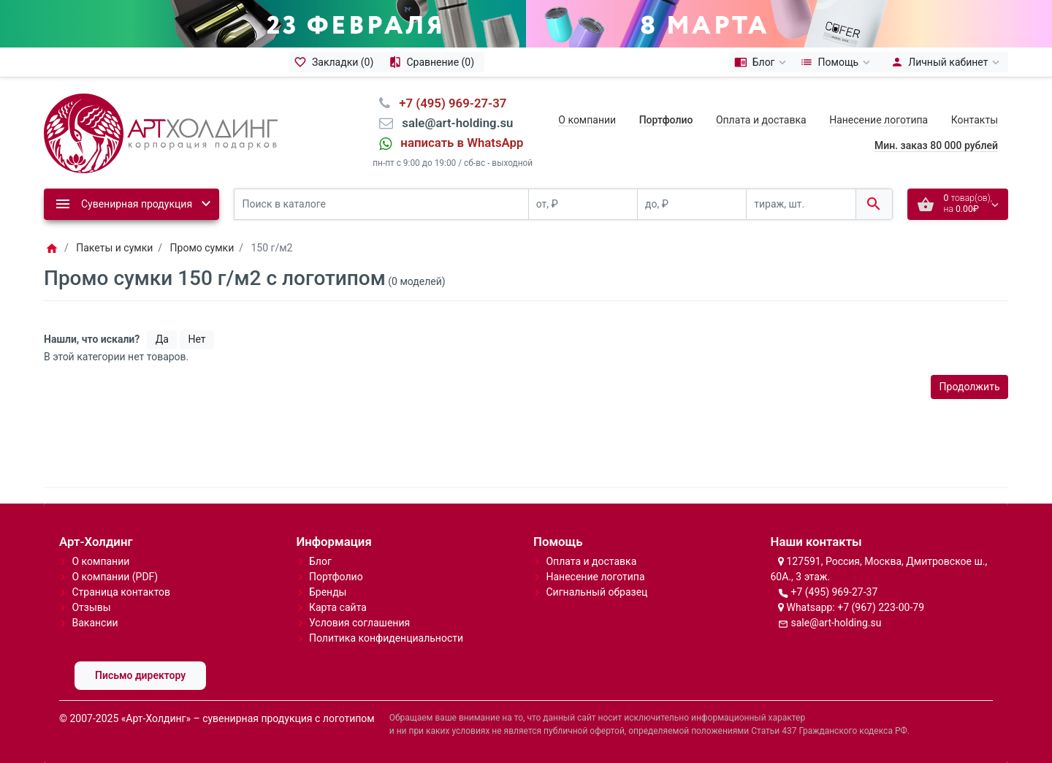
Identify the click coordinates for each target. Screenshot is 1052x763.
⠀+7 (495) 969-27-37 (448, 103)
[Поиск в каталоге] (381, 204)
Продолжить (969, 386)
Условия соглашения (359, 623)
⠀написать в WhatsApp (457, 142)
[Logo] (161, 132)
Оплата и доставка (761, 120)
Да (162, 339)
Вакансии (95, 623)
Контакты (974, 120)
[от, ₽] (583, 204)
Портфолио (336, 576)
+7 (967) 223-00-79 (880, 607)
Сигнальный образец (596, 592)
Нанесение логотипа (878, 120)
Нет (196, 339)
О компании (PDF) (115, 576)
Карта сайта (338, 607)
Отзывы (91, 607)
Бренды (328, 592)
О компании (587, 120)
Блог (320, 561)
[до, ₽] (692, 204)
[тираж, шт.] (800, 204)
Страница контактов (121, 592)
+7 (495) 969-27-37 (833, 592)
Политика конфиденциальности (386, 638)
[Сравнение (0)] (433, 62)
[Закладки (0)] (336, 62)
